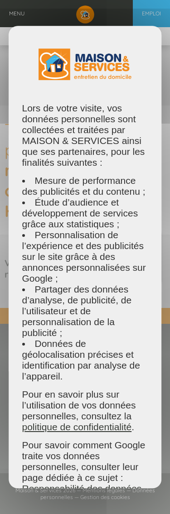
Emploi (151, 13)
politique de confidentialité (77, 427)
